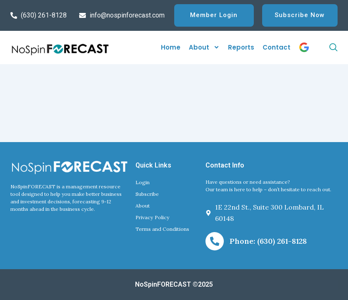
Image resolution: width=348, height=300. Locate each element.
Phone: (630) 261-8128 (268, 241)
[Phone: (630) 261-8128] (214, 241)
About (204, 48)
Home (170, 47)
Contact (276, 47)
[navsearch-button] (323, 48)
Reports (241, 47)
